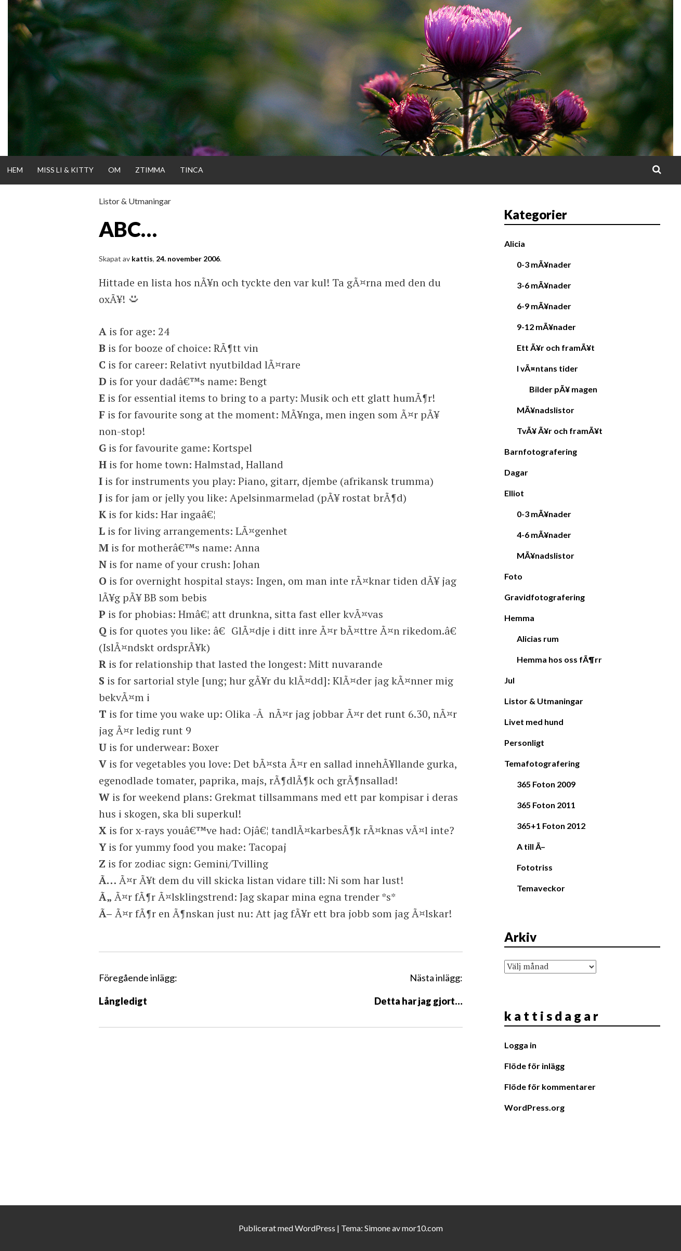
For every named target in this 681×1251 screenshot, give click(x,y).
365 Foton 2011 (546, 805)
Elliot (514, 493)
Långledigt (123, 1001)
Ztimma (150, 169)
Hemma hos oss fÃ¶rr (559, 659)
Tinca (191, 169)
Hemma (519, 618)
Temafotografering (542, 763)
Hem (15, 169)
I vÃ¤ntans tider (547, 368)
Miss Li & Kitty (65, 169)
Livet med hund (534, 722)
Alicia (514, 243)
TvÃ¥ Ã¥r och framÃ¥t (560, 431)
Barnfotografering (540, 451)
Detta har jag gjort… (418, 1001)
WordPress (315, 1228)
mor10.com (422, 1228)
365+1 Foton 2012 (551, 826)
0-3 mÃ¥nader (544, 264)
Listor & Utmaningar (135, 201)
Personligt (524, 742)
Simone (377, 1228)
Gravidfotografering (544, 597)
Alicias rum (538, 638)
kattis (142, 258)
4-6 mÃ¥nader (544, 534)
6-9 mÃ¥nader (544, 306)
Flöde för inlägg (534, 1066)
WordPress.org (534, 1107)
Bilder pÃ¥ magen (563, 389)
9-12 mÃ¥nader (546, 327)
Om (114, 169)
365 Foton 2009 (546, 784)
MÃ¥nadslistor (545, 410)
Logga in (520, 1045)
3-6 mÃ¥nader (544, 285)
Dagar (516, 472)
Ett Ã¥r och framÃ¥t (556, 347)
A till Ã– (531, 846)
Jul (509, 680)
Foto (513, 576)
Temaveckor (541, 888)
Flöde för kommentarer (550, 1086)
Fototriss (535, 867)
